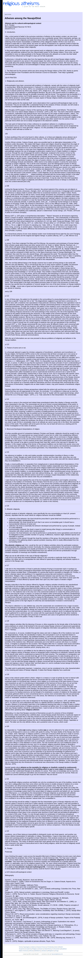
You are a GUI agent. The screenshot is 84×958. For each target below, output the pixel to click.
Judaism (33, 947)
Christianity (50, 947)
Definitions (37, 950)
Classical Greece (41, 947)
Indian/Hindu (47, 949)
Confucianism (56, 949)
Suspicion (21, 949)
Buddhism (64, 949)
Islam (56, 947)
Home (20, 947)
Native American (23, 950)
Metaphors (51, 950)
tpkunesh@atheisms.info (57, 954)
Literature (44, 950)
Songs (57, 950)
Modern (61, 947)
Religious (34, 949)
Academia (28, 949)
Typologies (26, 947)
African (31, 950)
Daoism (41, 949)
